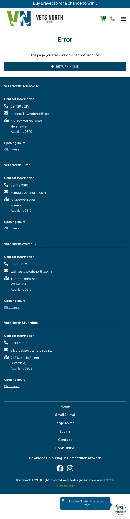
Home (65, 406)
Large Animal (65, 423)
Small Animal (65, 414)
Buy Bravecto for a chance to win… (65, 3)
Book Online (65, 448)
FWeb (110, 480)
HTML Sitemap (65, 485)
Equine (65, 431)
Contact (65, 439)
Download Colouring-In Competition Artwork (65, 458)
